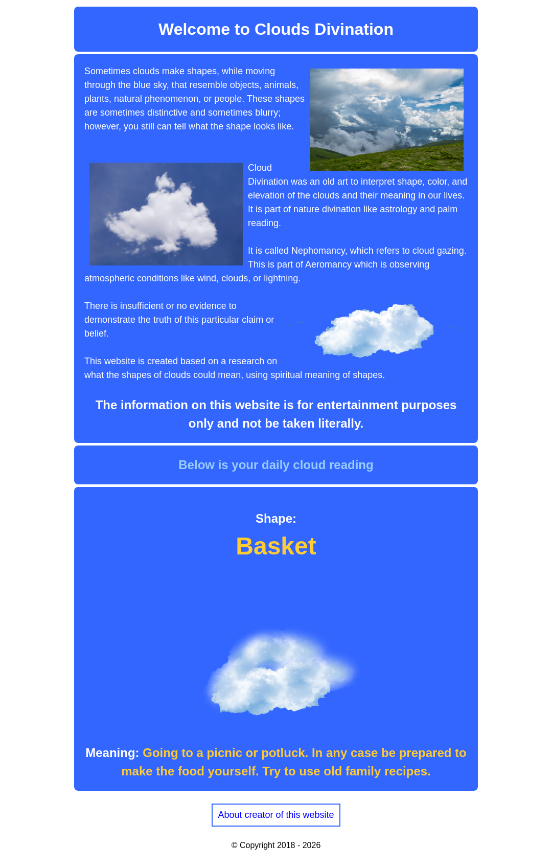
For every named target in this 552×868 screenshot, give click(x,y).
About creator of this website (276, 815)
